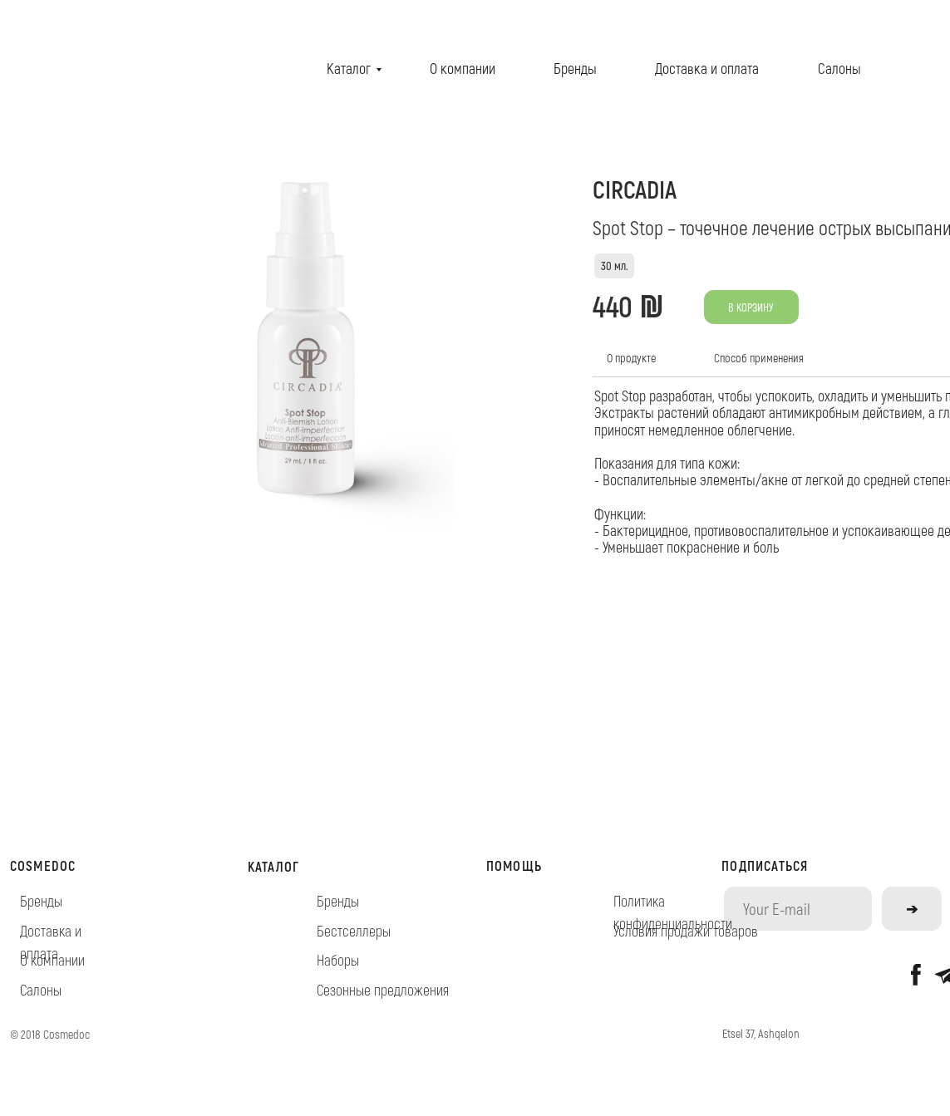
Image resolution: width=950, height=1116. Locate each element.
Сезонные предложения (383, 990)
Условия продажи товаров (685, 931)
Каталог (349, 68)
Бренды (575, 68)
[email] (798, 908)
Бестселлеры (354, 931)
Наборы (338, 960)
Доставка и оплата (707, 68)
